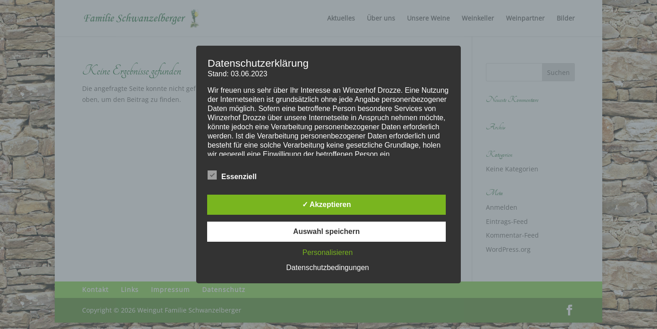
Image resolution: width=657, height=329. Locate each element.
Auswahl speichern (326, 231)
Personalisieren (327, 252)
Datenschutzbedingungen (327, 267)
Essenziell (232, 175)
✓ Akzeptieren (326, 204)
